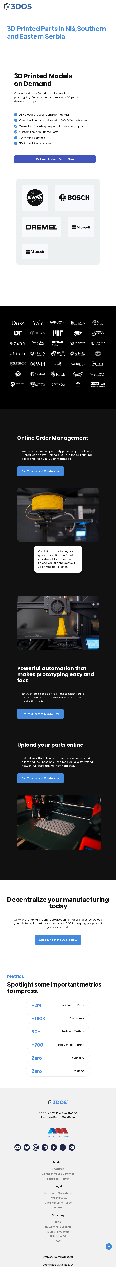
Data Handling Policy (58, 1202)
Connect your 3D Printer (58, 1173)
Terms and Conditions (58, 1193)
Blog (58, 1222)
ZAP (58, 1241)
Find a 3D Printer (58, 1178)
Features (58, 1169)
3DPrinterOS (58, 1236)
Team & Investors (58, 1231)
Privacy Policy (58, 1197)
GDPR (58, 1207)
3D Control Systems (58, 1226)
